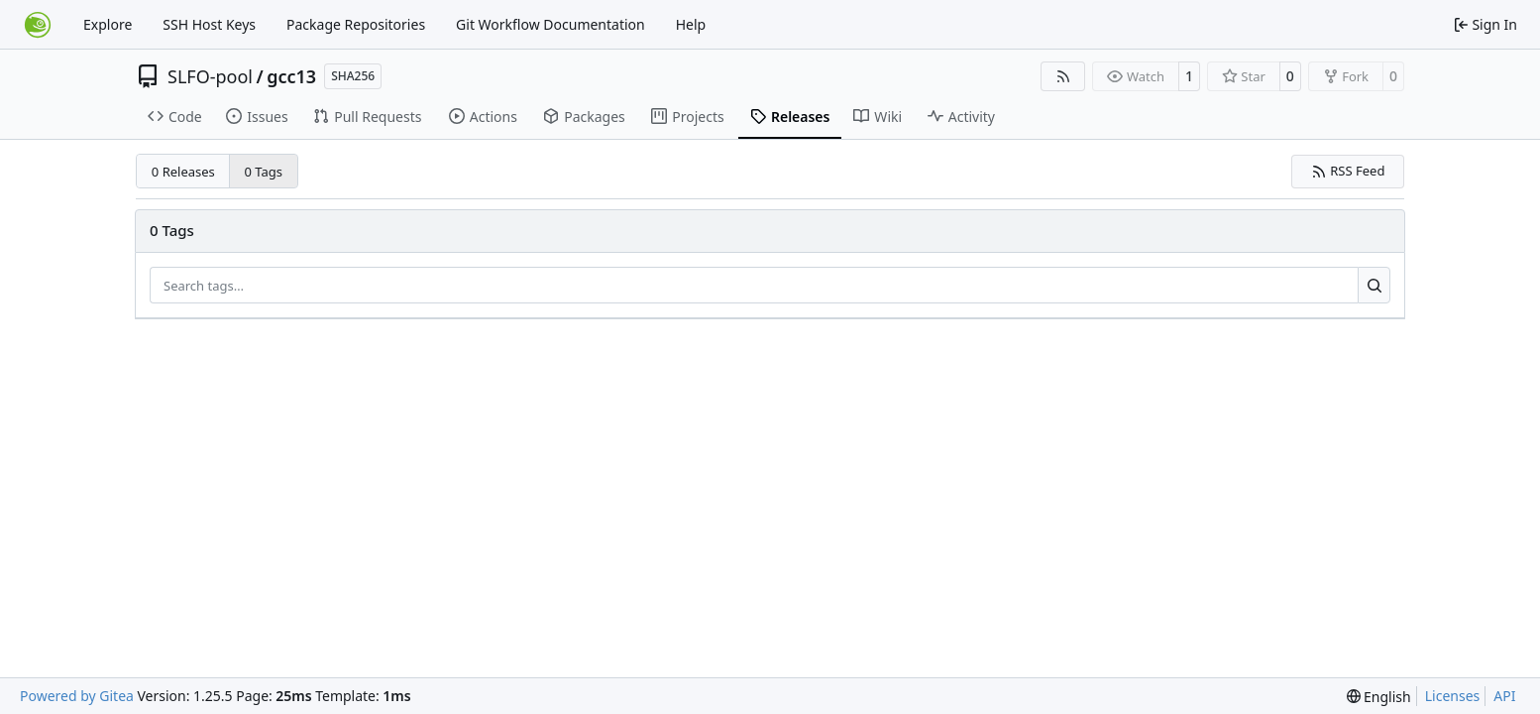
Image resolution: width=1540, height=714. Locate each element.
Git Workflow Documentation (550, 24)
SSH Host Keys (209, 24)
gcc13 (291, 76)
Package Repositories (355, 24)
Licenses (1453, 695)
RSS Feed (1348, 170)
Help (691, 24)
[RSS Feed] (1063, 76)
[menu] (1379, 696)
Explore (107, 24)
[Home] (37, 25)
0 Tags (264, 171)
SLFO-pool (210, 76)
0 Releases (183, 171)
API (1504, 695)
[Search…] (1374, 285)
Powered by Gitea (77, 695)
